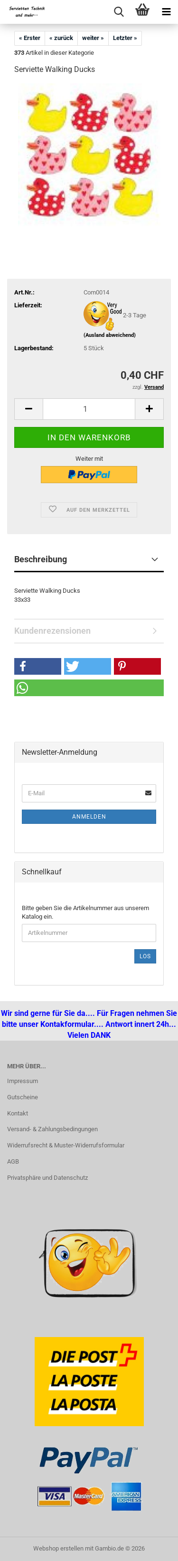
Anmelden (89, 816)
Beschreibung (40, 559)
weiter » (93, 37)
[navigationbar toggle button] (166, 12)
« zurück (61, 37)
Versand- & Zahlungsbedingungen (52, 1129)
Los (145, 956)
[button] (28, 409)
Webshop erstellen (58, 1548)
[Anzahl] (89, 409)
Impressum (22, 1081)
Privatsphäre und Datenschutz (47, 1177)
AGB (13, 1161)
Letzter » (125, 37)
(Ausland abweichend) (110, 335)
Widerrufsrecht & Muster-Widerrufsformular (65, 1145)
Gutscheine (22, 1097)
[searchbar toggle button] (119, 12)
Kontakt (17, 1113)
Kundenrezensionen (52, 631)
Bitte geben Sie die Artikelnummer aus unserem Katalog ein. (85, 912)
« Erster (29, 37)
